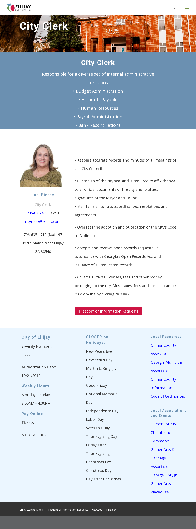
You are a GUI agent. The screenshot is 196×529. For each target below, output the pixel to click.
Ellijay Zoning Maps (31, 509)
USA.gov (97, 509)
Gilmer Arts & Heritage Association (163, 458)
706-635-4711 (38, 213)
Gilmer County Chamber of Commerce (163, 432)
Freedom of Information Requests (109, 311)
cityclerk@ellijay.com (43, 221)
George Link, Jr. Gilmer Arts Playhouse (164, 484)
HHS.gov (111, 509)
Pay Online (32, 414)
